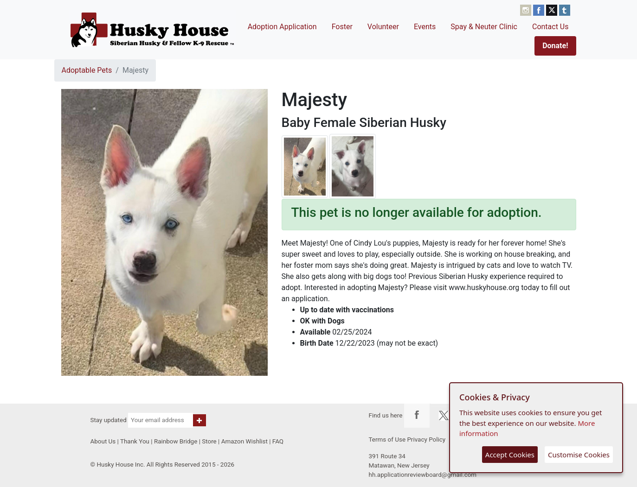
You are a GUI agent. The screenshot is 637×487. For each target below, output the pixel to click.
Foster (342, 26)
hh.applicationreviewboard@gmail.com (423, 474)
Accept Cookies (509, 454)
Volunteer (383, 26)
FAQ (277, 441)
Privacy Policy (426, 439)
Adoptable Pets (87, 70)
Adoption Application (282, 26)
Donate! (555, 45)
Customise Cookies (579, 454)
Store (209, 441)
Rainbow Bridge (175, 441)
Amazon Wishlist (244, 441)
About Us (103, 441)
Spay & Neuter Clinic (483, 26)
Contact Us (550, 26)
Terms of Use (387, 439)
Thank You (134, 441)
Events (425, 26)
